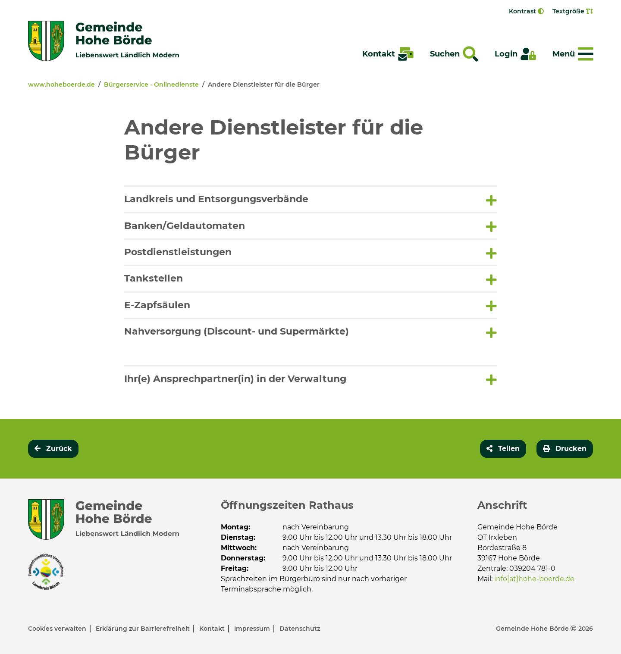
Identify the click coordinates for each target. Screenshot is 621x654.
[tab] (310, 198)
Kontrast (526, 11)
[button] (310, 199)
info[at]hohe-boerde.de (534, 579)
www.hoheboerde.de (61, 84)
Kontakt (212, 628)
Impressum (253, 628)
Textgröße (572, 11)
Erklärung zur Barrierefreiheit (143, 628)
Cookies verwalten (58, 628)
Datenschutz (299, 628)
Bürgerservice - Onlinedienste (151, 84)
